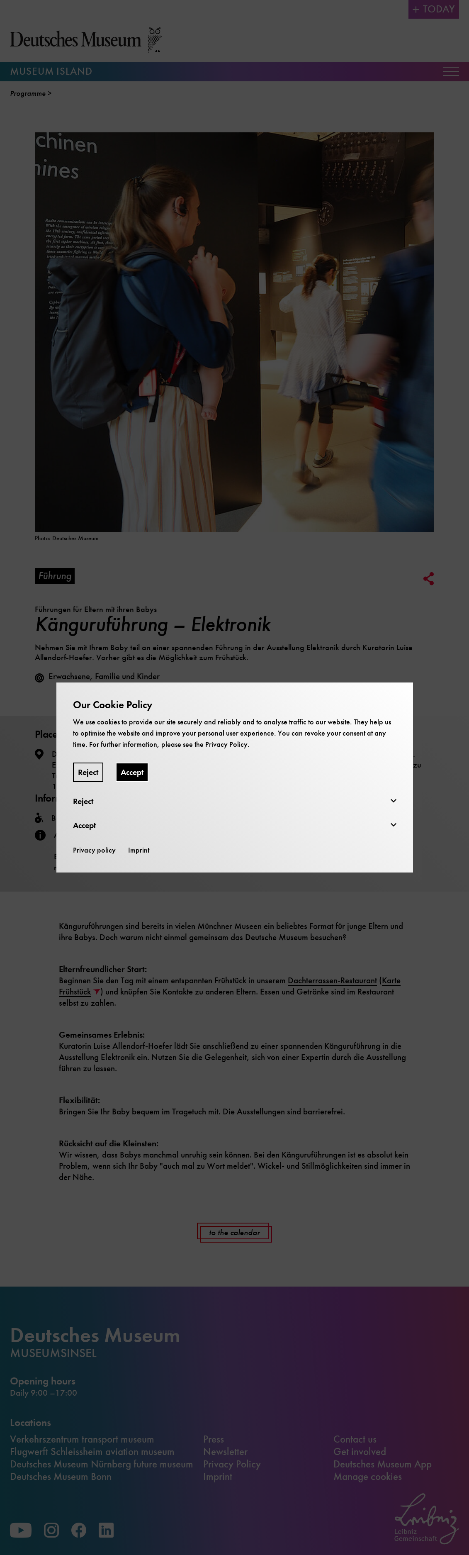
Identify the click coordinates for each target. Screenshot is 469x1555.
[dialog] (234, 777)
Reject (88, 772)
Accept (132, 772)
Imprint (138, 850)
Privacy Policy (226, 744)
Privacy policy (94, 850)
